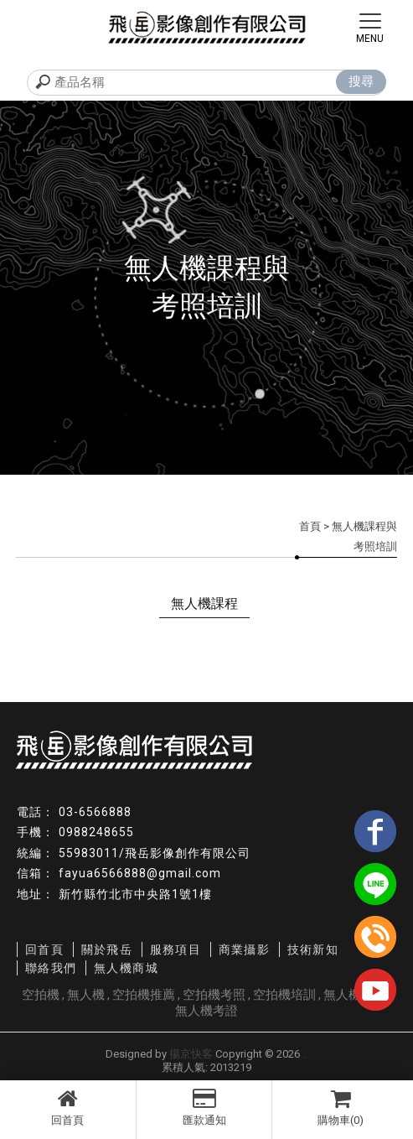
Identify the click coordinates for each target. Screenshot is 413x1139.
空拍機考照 (214, 994)
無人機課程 (204, 603)
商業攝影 (245, 949)
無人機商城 (126, 968)
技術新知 (313, 949)
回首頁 (68, 1107)
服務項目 (176, 949)
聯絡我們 (51, 968)
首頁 (310, 526)
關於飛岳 (107, 949)
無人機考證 (206, 1010)
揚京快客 (191, 1054)
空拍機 (40, 994)
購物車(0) (340, 1107)
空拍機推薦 (143, 994)
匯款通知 (204, 1107)
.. (304, 1054)
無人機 (86, 994)
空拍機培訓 (284, 994)
